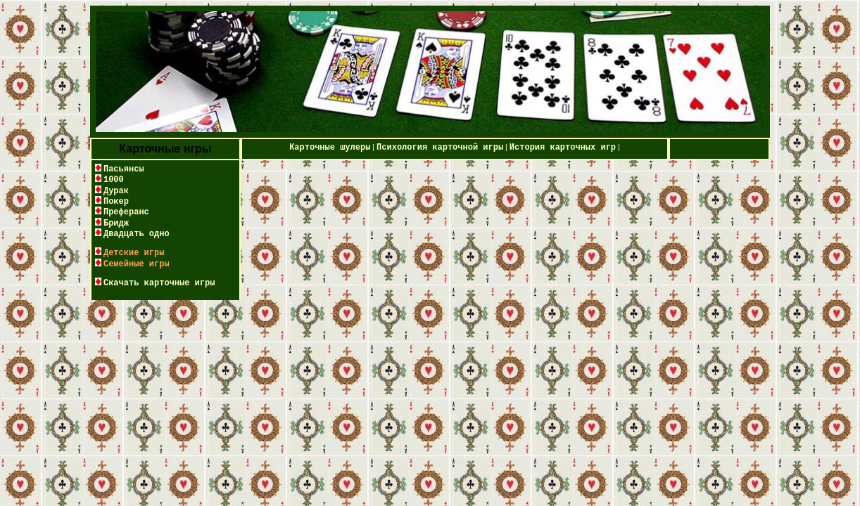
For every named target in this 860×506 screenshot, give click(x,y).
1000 (113, 180)
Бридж (116, 223)
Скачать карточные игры (159, 283)
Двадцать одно (136, 234)
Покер (116, 202)
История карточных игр (563, 148)
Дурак (116, 191)
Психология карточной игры (440, 148)
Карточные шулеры (329, 148)
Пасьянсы (123, 169)
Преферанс (126, 212)
